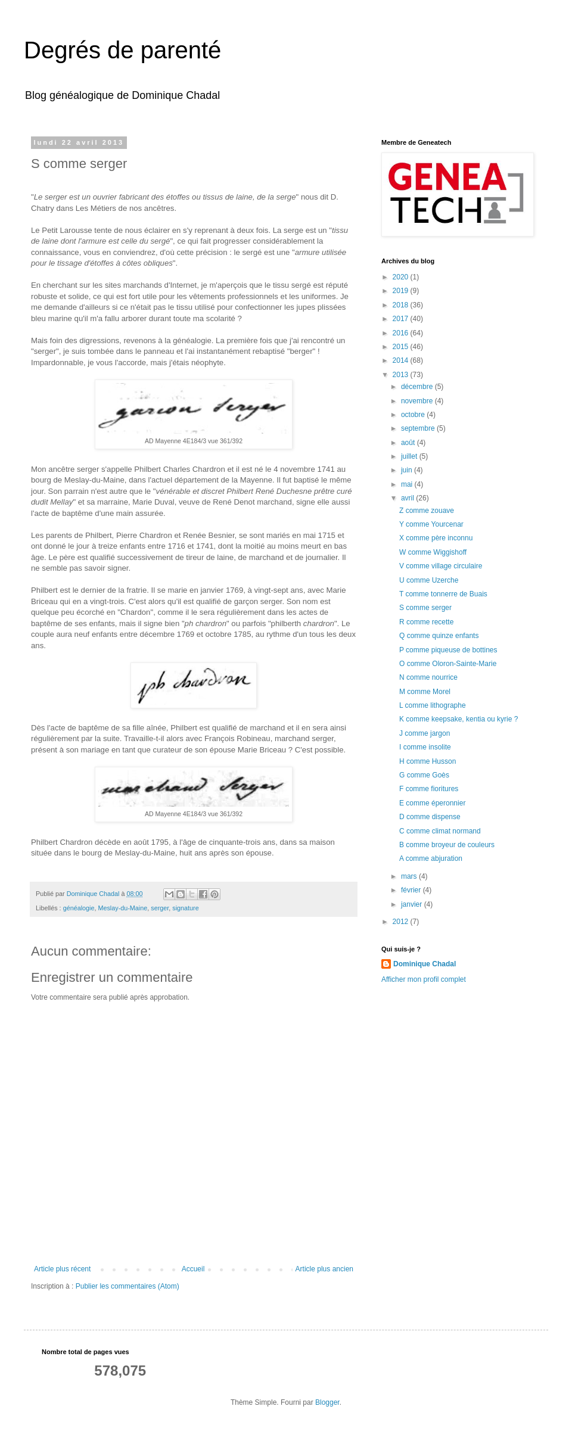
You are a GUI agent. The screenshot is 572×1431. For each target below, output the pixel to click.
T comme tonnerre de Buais (443, 594)
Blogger (327, 1402)
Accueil (193, 1269)
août (409, 442)
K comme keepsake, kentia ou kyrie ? (458, 719)
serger (160, 908)
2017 (402, 319)
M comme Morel (424, 691)
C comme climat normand (440, 831)
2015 (402, 347)
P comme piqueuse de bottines (448, 650)
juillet (410, 456)
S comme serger (425, 607)
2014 (402, 360)
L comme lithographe (432, 705)
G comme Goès (424, 775)
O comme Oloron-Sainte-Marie (447, 663)
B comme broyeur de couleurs (447, 845)
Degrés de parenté (122, 50)
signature (185, 908)
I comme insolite (425, 747)
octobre (414, 414)
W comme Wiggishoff (433, 552)
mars (410, 876)
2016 (402, 333)
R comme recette (426, 622)
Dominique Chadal (424, 964)
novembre (418, 401)
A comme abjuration (430, 858)
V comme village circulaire (440, 566)
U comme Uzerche (428, 580)
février (412, 890)
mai (408, 484)
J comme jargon (424, 733)
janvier (412, 904)
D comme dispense (430, 817)
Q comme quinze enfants (438, 635)
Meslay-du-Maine (122, 908)
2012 (402, 921)
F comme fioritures (428, 789)
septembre (419, 428)
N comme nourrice (428, 677)
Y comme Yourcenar (431, 524)
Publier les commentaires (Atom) (127, 1286)
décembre (418, 386)
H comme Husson (427, 761)
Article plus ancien (324, 1269)
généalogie (79, 908)
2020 (402, 277)
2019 (402, 291)
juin (407, 470)
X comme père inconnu (435, 538)
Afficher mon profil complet (423, 979)
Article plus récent (62, 1269)
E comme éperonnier (432, 803)
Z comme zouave (426, 510)
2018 (402, 305)
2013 (402, 375)
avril (408, 498)
